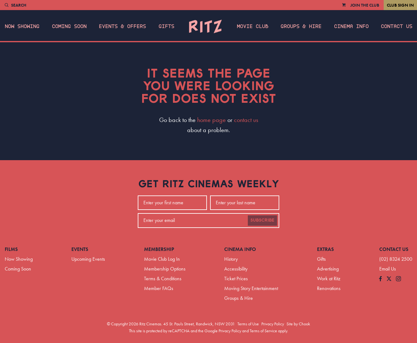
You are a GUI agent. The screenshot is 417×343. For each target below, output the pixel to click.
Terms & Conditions (162, 278)
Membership (159, 249)
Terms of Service (263, 331)
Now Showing (22, 26)
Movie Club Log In (162, 259)
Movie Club (252, 26)
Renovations (329, 288)
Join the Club (364, 5)
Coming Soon (69, 26)
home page (211, 120)
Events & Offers (122, 26)
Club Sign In (400, 5)
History (231, 259)
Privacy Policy (272, 324)
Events (79, 249)
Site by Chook (298, 324)
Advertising (328, 268)
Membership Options (165, 268)
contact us (246, 120)
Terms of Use (248, 324)
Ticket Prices (236, 278)
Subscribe (262, 220)
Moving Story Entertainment (251, 288)
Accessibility (235, 268)
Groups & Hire (301, 26)
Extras (325, 249)
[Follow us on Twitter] (389, 279)
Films (11, 249)
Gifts (166, 26)
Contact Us (396, 26)
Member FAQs (158, 288)
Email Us (387, 268)
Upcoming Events (88, 259)
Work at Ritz (328, 278)
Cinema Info (351, 26)
